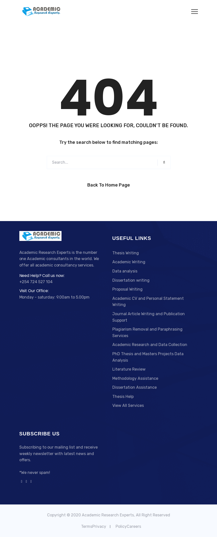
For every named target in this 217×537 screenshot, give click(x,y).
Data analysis (124, 271)
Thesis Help (123, 396)
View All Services (128, 405)
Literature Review (129, 369)
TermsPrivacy (93, 526)
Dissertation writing (131, 280)
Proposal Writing (127, 289)
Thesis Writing (125, 253)
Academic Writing (128, 262)
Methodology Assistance (135, 378)
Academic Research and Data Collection (149, 344)
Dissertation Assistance (134, 387)
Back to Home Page (108, 185)
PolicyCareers (128, 526)
